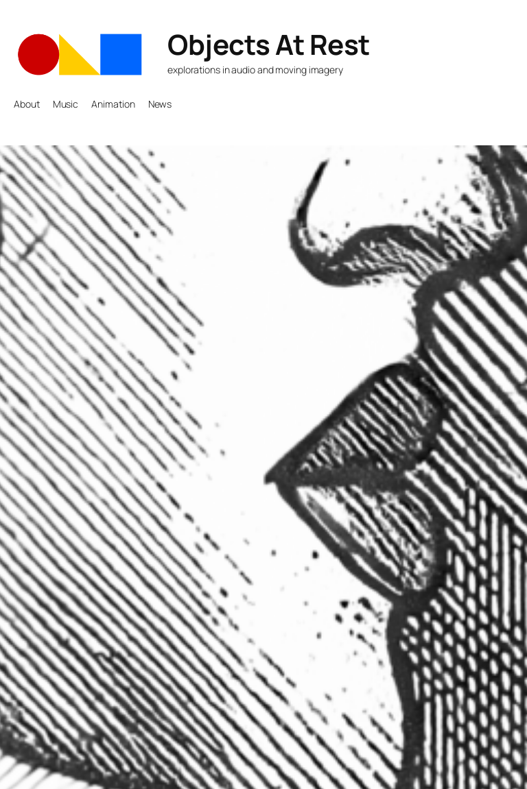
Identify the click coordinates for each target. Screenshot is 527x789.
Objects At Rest (268, 44)
